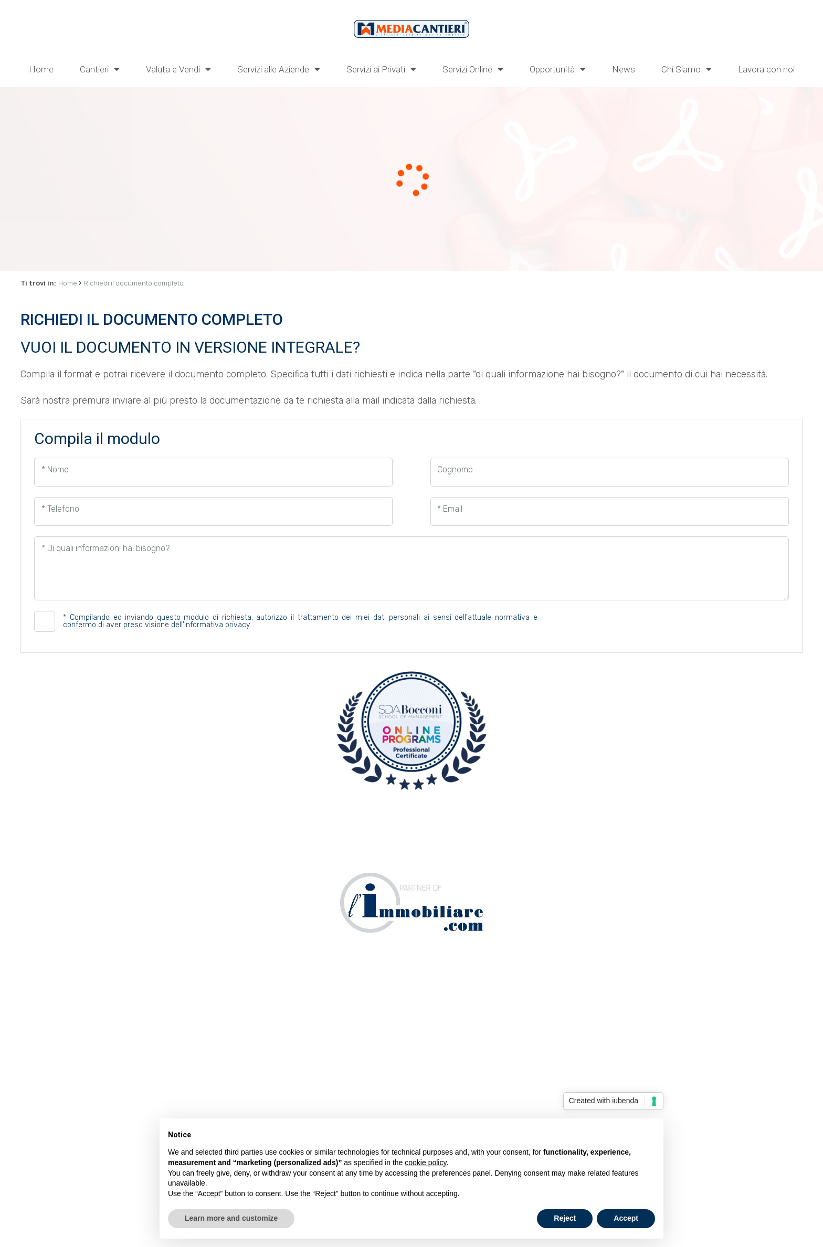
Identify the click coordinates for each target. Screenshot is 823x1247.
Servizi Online (472, 69)
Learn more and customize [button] (231, 1218)
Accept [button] (626, 1218)
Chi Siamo (686, 69)
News (623, 69)
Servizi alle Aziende (278, 69)
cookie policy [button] (425, 1162)
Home (41, 69)
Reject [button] (565, 1218)
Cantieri (100, 69)
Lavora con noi (766, 69)
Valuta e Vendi (178, 69)
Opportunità (558, 69)
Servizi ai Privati (381, 69)
